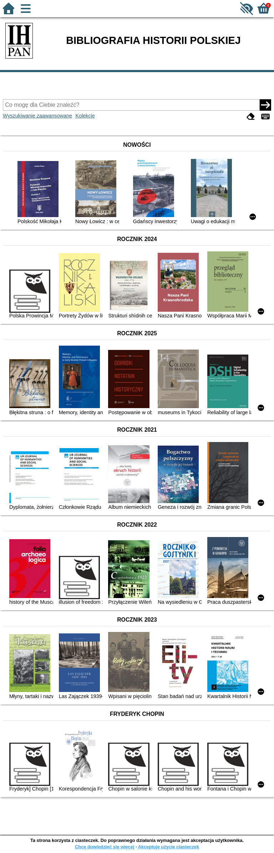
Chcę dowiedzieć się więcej (104, 846)
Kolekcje (85, 116)
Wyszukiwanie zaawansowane (37, 116)
